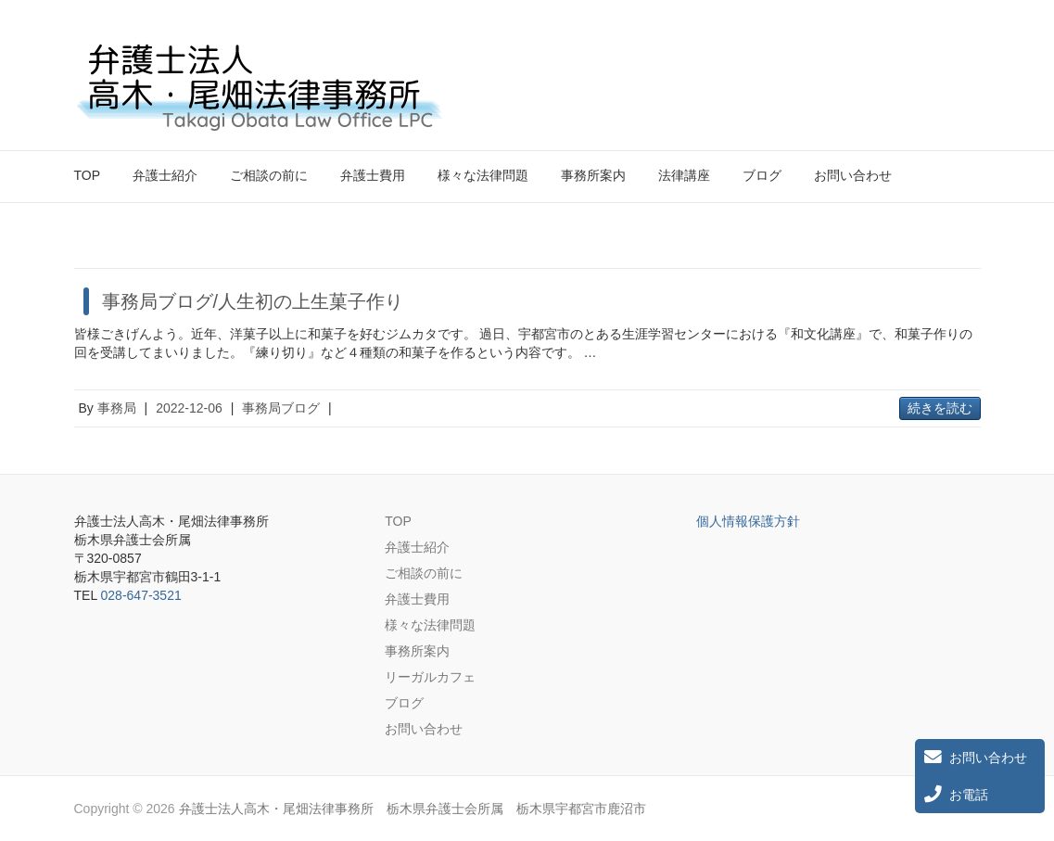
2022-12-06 (189, 408)
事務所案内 (593, 175)
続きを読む (940, 408)
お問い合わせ (853, 175)
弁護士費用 (372, 175)
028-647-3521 (141, 595)
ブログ (762, 175)
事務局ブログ (281, 408)
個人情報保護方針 (748, 521)
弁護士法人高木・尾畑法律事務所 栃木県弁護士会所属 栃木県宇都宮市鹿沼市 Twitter (934, 58)
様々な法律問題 (483, 175)
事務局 (116, 408)
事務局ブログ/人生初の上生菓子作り (253, 301)
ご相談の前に (269, 175)
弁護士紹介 (165, 175)
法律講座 (684, 175)
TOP (87, 175)
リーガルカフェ (430, 676)
